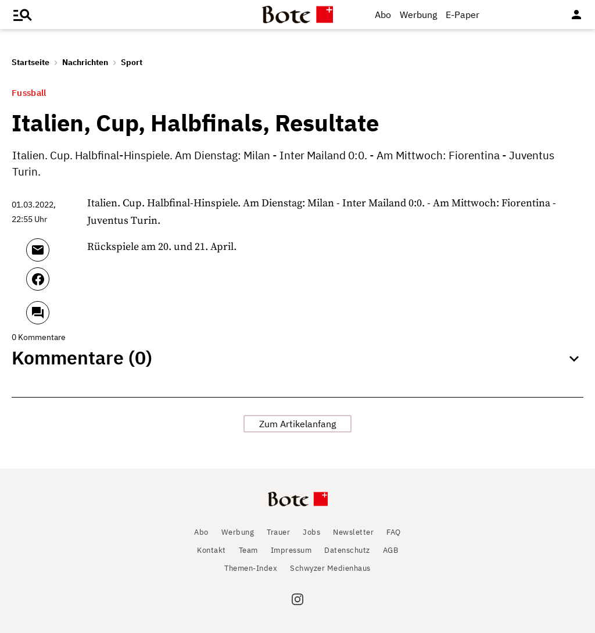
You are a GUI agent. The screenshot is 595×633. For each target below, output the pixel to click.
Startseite (30, 62)
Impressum (291, 550)
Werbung (418, 14)
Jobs (311, 532)
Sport (131, 62)
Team (248, 550)
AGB (391, 550)
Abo (383, 14)
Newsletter (353, 532)
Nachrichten (85, 62)
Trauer (278, 532)
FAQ (393, 532)
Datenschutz (347, 550)
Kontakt (211, 550)
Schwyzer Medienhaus (330, 568)
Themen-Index (250, 568)
